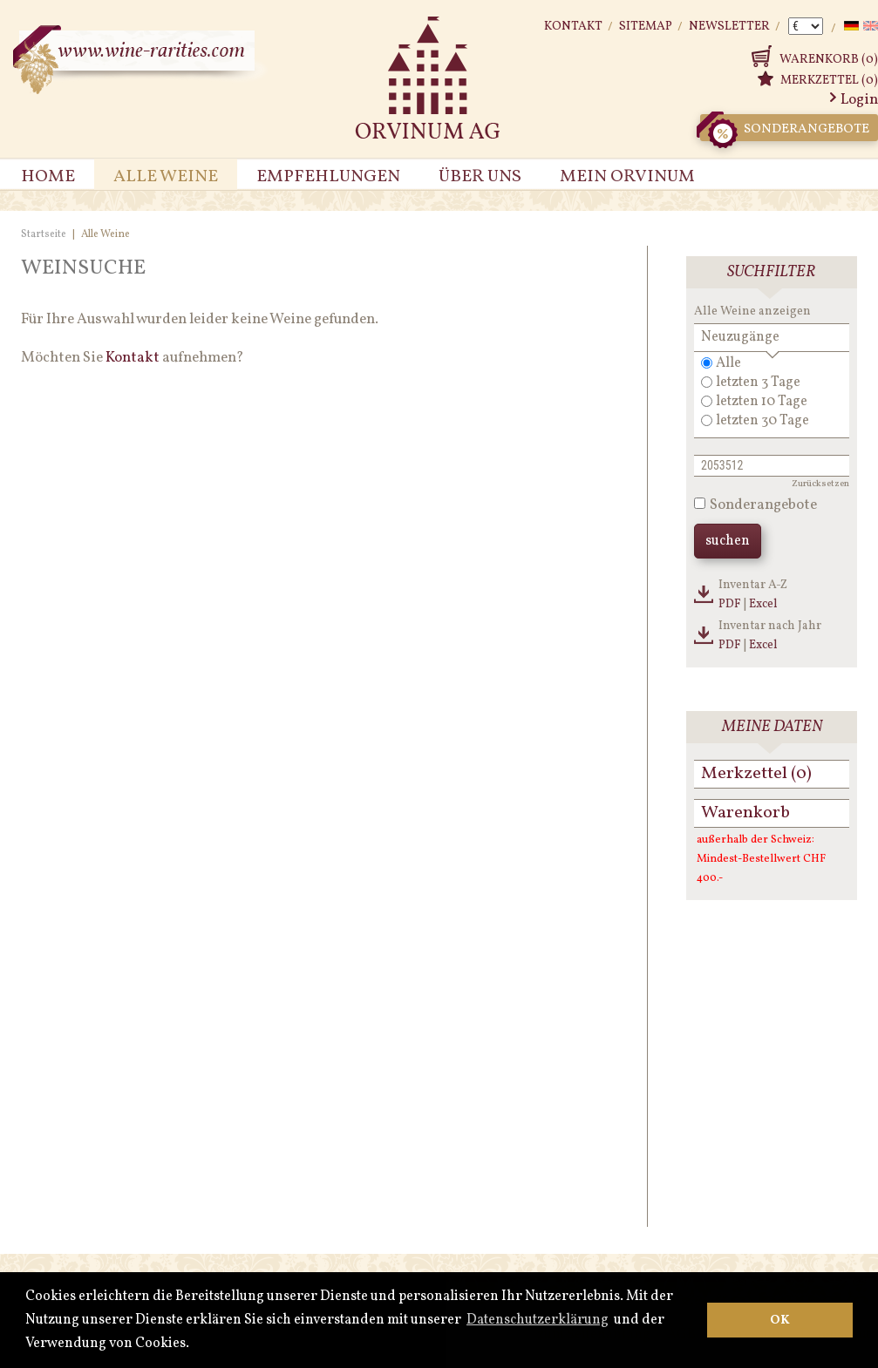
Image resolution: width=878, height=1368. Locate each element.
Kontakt (573, 26)
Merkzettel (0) (829, 80)
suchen (727, 541)
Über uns (480, 177)
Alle (728, 363)
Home (48, 177)
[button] (194, 1344)
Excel (763, 604)
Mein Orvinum (627, 177)
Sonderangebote (784, 127)
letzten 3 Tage (758, 382)
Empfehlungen (328, 177)
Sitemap (645, 26)
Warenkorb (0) (828, 59)
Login (859, 100)
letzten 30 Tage (762, 420)
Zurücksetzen (820, 484)
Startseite (43, 234)
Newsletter (729, 26)
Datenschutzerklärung (537, 1320)
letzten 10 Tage (761, 401)
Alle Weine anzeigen (752, 311)
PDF (729, 604)
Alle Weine (165, 177)
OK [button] (780, 1320)
